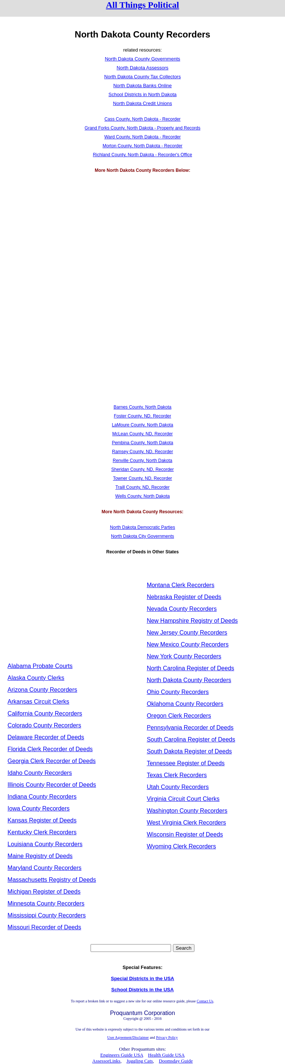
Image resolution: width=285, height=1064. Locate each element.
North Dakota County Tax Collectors (142, 76)
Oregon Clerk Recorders (179, 716)
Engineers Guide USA (121, 1055)
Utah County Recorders (178, 787)
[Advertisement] (142, 233)
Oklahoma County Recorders (185, 704)
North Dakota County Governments (142, 59)
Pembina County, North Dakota (142, 442)
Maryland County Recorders (44, 868)
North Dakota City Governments (142, 536)
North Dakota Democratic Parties (142, 527)
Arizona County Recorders (42, 690)
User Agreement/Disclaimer (128, 1037)
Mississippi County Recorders (46, 915)
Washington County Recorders (187, 811)
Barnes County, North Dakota (142, 407)
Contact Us (205, 1001)
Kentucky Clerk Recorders (41, 832)
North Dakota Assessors (142, 68)
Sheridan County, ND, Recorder (142, 469)
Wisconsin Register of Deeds (185, 834)
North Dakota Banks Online (142, 85)
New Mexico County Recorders (188, 644)
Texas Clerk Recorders (177, 775)
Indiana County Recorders (41, 796)
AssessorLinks (106, 1061)
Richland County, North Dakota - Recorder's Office (142, 154)
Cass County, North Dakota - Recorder (142, 119)
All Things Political (142, 5)
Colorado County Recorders (44, 725)
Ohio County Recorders (178, 692)
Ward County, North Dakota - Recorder (142, 137)
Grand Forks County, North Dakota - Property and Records (142, 128)
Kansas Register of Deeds (41, 820)
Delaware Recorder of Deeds (45, 737)
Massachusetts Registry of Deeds (51, 880)
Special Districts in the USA (142, 978)
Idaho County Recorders (39, 773)
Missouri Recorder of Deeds (44, 927)
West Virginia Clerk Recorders (186, 822)
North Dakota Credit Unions (142, 103)
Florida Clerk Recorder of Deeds (49, 749)
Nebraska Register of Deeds (184, 597)
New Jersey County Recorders (187, 632)
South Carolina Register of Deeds (191, 739)
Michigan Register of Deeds (44, 891)
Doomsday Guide (176, 1061)
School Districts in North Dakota (142, 94)
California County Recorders (44, 713)
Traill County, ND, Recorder (142, 487)
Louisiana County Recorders (44, 844)
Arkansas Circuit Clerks (38, 701)
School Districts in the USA (142, 989)
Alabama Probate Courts (39, 666)
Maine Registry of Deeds (39, 856)
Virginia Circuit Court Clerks (183, 799)
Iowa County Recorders (38, 808)
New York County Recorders (184, 656)
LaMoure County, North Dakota (142, 425)
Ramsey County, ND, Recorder (142, 451)
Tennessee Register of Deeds (186, 763)
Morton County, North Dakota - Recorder (142, 145)
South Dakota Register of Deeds (189, 751)
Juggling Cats (140, 1061)
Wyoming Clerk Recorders (181, 846)
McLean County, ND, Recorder (142, 433)
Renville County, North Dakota (143, 460)
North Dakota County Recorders (189, 680)
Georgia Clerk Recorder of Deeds (51, 761)
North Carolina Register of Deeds (190, 668)
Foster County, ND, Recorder (142, 416)
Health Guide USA (166, 1055)
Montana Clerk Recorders (180, 585)
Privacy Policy (167, 1037)
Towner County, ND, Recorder (142, 478)
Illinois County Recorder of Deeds (51, 785)
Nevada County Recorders (182, 609)
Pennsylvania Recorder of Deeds (190, 727)
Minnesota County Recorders (45, 903)
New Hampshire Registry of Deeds (192, 621)
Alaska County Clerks (35, 678)
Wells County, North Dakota (142, 496)
